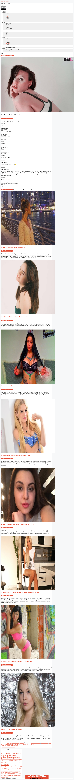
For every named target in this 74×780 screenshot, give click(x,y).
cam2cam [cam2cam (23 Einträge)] (18, 753)
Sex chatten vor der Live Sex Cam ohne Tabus (13, 247)
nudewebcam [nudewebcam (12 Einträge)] (5, 773)
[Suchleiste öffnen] (2, 5)
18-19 (7, 13)
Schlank (8, 42)
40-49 (7, 17)
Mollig (7, 39)
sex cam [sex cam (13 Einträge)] (19, 773)
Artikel (5, 48)
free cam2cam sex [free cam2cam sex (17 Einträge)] (14, 768)
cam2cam (38, 743)
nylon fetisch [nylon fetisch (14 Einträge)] (10, 773)
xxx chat (32, 744)
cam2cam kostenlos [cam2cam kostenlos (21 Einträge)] (7, 757)
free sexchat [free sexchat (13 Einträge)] (11, 771)
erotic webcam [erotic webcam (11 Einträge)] (9, 766)
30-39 (7, 16)
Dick (7, 38)
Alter (5, 12)
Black (7, 33)
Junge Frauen (9, 26)
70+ (7, 21)
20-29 (7, 15)
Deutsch (8, 34)
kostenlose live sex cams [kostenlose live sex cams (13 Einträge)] (9, 772)
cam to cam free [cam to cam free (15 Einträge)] (7, 762)
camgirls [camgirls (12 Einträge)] (2, 760)
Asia (7, 32)
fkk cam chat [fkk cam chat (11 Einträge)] (17, 766)
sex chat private (10, 744)
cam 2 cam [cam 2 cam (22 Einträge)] (4, 753)
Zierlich (7, 44)
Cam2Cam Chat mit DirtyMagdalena (10, 745)
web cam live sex (18, 744)
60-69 (7, 19)
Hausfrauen (8, 24)
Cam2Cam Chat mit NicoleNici (8, 747)
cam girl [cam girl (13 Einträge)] (20, 759)
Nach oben (3, 126)
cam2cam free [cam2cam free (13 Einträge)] (13, 755)
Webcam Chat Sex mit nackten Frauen (11, 729)
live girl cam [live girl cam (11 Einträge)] (16, 772)
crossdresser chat (44, 743)
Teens (7, 29)
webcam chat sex (26, 744)
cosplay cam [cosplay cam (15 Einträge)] (15, 765)
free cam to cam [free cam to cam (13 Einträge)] (11, 769)
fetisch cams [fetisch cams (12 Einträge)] (13, 766)
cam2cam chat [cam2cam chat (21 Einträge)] (5, 755)
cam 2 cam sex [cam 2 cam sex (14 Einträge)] (11, 753)
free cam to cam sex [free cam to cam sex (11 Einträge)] (5, 771)
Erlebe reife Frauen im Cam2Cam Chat (14, 49)
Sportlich (8, 43)
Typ (4, 22)
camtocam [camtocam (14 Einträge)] (11, 760)
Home (4, 11)
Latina (7, 36)
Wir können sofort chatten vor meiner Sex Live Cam (15, 386)
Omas (7, 27)
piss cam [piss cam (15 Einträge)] (15, 773)
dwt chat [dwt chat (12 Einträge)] (5, 766)
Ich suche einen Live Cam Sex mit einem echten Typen (15, 455)
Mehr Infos (6, 46)
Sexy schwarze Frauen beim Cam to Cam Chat (16, 51)
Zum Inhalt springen (5, 1)
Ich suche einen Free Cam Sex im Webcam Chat (14, 316)
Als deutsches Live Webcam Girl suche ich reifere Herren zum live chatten (21, 592)
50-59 (7, 18)
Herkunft (5, 31)
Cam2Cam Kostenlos (5, 3)
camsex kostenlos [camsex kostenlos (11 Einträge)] (6, 760)
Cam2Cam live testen (10, 47)
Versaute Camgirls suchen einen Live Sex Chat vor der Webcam (18, 524)
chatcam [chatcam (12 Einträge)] (10, 765)
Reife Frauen (9, 28)
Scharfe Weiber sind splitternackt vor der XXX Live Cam (16, 661)
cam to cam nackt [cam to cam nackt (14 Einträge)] (14, 762)
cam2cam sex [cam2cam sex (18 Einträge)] (15, 759)
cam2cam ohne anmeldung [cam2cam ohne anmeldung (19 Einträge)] (10, 758)
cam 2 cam (33, 743)
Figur (5, 37)
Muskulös (8, 41)
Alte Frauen (8, 23)
